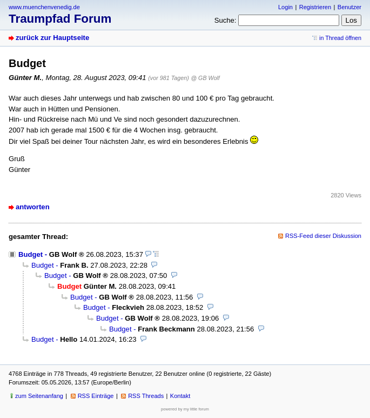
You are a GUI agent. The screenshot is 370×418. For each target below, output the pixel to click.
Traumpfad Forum (60, 18)
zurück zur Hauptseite (52, 38)
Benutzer (349, 7)
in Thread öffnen (340, 38)
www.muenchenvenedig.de (44, 7)
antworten (33, 207)
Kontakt (180, 396)
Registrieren (315, 7)
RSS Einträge (96, 396)
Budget (30, 254)
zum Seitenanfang (39, 396)
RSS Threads (146, 396)
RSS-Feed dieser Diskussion (323, 236)
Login (285, 7)
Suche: (225, 20)
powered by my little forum (185, 409)
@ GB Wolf (205, 78)
